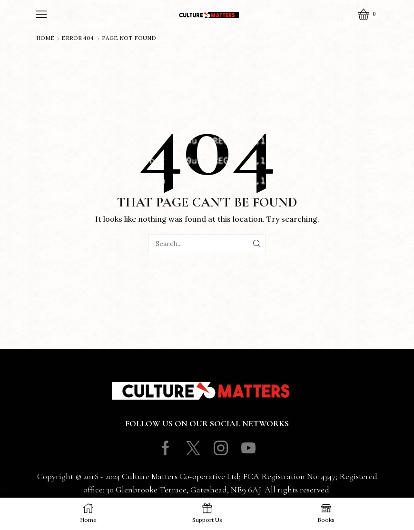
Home (45, 38)
